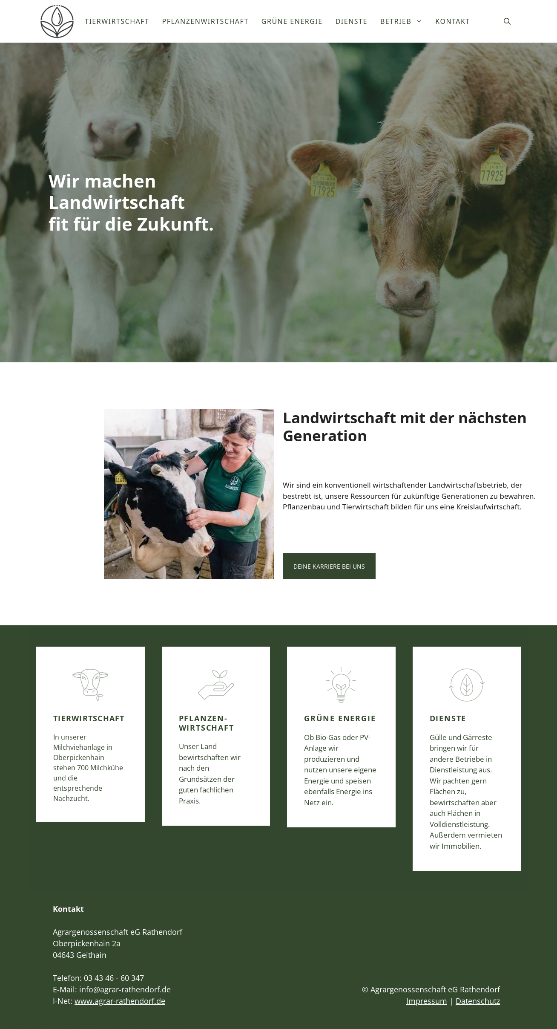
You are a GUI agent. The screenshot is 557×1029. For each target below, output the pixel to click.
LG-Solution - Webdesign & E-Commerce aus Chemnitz (92, 1024)
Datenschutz (478, 1001)
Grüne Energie (292, 21)
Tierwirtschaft (117, 21)
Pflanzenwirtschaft (205, 21)
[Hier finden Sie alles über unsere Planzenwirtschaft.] (216, 736)
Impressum (426, 1001)
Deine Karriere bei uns (329, 566)
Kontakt (452, 21)
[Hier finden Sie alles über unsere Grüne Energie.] (341, 737)
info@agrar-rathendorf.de (125, 989)
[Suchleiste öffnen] (507, 21)
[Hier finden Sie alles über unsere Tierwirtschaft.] (90, 734)
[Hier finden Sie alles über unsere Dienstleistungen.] (467, 759)
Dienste (352, 21)
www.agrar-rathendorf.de (120, 1001)
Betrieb (404, 21)
